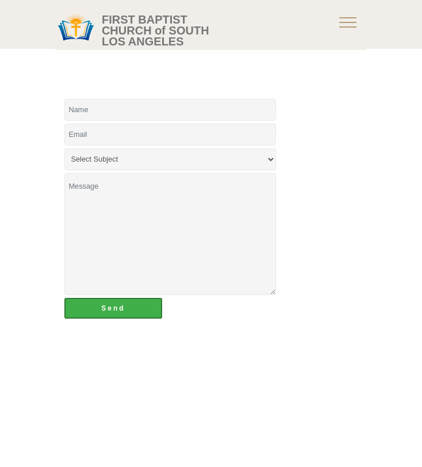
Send (113, 308)
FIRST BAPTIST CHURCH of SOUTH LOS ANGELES (155, 31)
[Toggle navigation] (348, 22)
